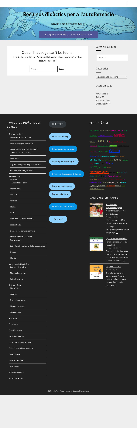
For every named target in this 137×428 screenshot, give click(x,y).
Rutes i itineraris (16, 378)
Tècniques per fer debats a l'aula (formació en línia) (68, 34)
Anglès (119, 134)
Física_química (113, 176)
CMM (123, 185)
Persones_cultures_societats (21, 170)
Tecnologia (115, 179)
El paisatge (13, 324)
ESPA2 (109, 167)
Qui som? (58, 219)
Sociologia (125, 160)
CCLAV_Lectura (98, 167)
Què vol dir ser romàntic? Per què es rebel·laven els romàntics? (116, 241)
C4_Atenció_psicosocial (97, 186)
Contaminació (16, 240)
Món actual (14, 158)
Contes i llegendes (18, 267)
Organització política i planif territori (25, 164)
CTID (120, 179)
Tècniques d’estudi (16, 336)
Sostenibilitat (15, 225)
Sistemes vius (14, 176)
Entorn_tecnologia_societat (20, 342)
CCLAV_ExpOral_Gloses (119, 142)
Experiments (14, 366)
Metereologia (15, 312)
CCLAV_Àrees (93, 179)
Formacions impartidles (63, 206)
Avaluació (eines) (60, 136)
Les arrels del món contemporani (24, 149)
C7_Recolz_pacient (102, 152)
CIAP (119, 176)
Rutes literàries (16, 279)
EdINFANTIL (95, 159)
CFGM (118, 172)
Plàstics (13, 258)
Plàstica (106, 179)
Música (92, 176)
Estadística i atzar (16, 360)
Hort (12, 212)
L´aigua (13, 252)
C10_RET (97, 176)
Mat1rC (102, 130)
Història (107, 130)
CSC (91, 151)
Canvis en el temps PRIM (20, 137)
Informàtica (93, 146)
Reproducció (15, 188)
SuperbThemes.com (81, 391)
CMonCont (105, 182)
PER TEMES (57, 124)
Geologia (112, 156)
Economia (113, 145)
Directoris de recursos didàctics (66, 173)
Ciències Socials (104, 156)
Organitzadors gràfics (95, 182)
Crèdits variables (123, 146)
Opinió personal (119, 156)
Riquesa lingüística (18, 273)
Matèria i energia (17, 306)
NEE (106, 176)
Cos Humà (14, 194)
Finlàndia (92, 142)
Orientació (94, 155)
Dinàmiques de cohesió (63, 148)
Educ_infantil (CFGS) (107, 160)
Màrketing (118, 186)
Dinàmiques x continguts (63, 161)
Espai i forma (14, 354)
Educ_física (112, 172)
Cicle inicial (123, 172)
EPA (112, 163)
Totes (110, 142)
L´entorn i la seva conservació (22, 231)
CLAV (108, 163)
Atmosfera (13, 318)
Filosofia (96, 163)
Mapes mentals (110, 186)
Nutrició (13, 179)
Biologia (123, 182)
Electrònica (14, 288)
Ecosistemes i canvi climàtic (21, 219)
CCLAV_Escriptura (99, 189)
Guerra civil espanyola (21, 152)
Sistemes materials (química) (21, 236)
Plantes (13, 207)
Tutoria (117, 159)
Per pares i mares (60, 194)
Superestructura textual (116, 130)
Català (114, 150)
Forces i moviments (18, 300)
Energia (13, 294)
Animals (13, 201)
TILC (91, 163)
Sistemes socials (15, 134)
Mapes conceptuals (103, 146)
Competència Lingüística (19, 264)
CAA (124, 179)
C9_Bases (102, 163)
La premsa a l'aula (113, 266)
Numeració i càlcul (16, 372)
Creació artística (15, 330)
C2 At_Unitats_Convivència (105, 136)
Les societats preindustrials (21, 143)
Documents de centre (62, 186)
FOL (95, 152)
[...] (117, 232)
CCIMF (92, 189)
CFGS (102, 176)
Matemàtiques (99, 172)
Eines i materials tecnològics (21, 348)
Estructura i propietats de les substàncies (27, 246)
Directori (100, 179)
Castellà (101, 141)
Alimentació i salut (19, 183)
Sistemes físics (15, 285)
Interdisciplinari (95, 130)
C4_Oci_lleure (115, 182)
